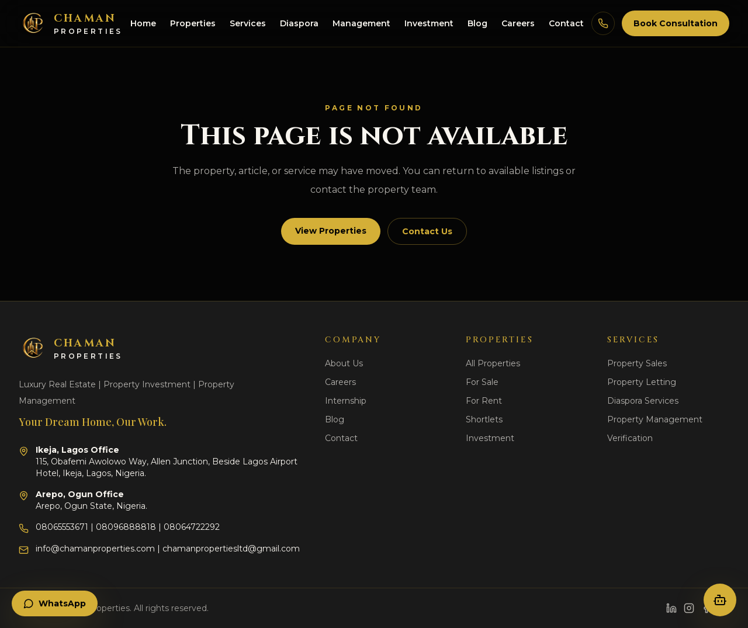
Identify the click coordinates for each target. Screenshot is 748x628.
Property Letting (641, 382)
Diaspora (299, 23)
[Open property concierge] (720, 600)
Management (361, 23)
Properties (193, 23)
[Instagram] (689, 608)
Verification (630, 438)
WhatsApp (54, 603)
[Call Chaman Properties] (603, 23)
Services (248, 23)
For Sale (482, 382)
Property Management (654, 419)
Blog (477, 23)
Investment (428, 23)
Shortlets (484, 419)
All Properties (493, 363)
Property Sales (637, 363)
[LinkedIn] (671, 608)
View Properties (330, 230)
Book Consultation (675, 23)
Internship (345, 400)
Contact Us (427, 231)
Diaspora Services (642, 400)
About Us (344, 363)
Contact (566, 23)
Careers (518, 23)
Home (143, 23)
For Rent (484, 400)
